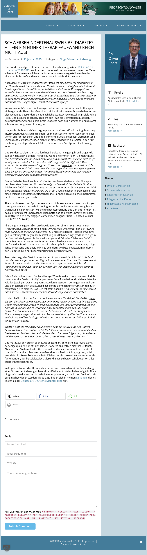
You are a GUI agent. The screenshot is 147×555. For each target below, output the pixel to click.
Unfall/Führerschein (118, 185)
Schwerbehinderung (118, 190)
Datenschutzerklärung (73, 549)
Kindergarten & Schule (120, 194)
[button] (20, 401)
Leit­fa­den (81, 383)
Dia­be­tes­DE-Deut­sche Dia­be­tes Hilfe (41, 386)
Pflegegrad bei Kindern (120, 199)
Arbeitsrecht (114, 208)
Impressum (88, 546)
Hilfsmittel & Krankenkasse (122, 203)
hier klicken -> (115, 130)
